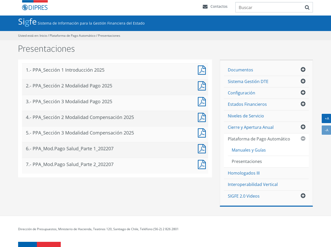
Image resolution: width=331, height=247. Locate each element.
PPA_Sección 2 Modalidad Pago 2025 (203, 85)
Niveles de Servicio (246, 116)
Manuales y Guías (249, 150)
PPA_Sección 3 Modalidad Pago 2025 (203, 101)
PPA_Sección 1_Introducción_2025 (203, 69)
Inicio (43, 35)
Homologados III (244, 173)
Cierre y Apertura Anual (251, 127)
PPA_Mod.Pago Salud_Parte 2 (203, 164)
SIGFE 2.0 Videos (244, 196)
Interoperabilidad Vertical (253, 184)
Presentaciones (109, 35)
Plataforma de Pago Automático (72, 35)
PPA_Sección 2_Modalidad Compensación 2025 (203, 117)
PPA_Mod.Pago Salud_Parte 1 (203, 148)
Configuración (241, 93)
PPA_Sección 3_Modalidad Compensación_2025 (203, 132)
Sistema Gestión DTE (248, 81)
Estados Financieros (247, 104)
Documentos (240, 70)
